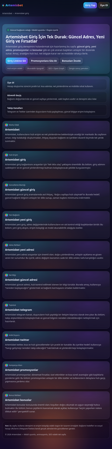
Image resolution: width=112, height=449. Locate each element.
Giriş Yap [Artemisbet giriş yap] (90, 5)
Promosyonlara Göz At (44, 60)
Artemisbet (7, 13)
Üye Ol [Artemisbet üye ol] (104, 5)
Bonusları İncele (71, 60)
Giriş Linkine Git (16, 60)
